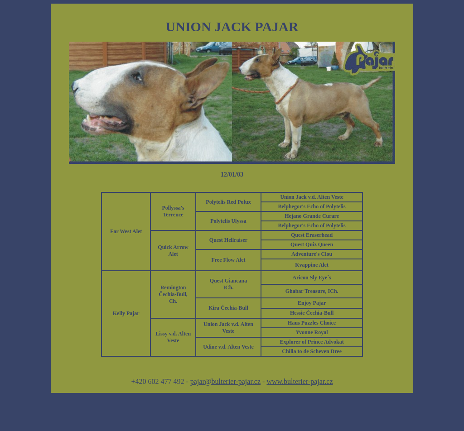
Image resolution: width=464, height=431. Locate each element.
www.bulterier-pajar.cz (299, 381)
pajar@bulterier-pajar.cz (225, 381)
